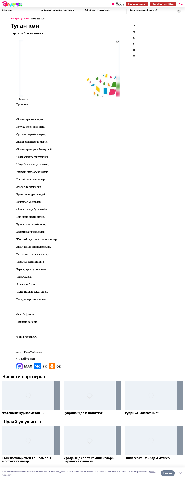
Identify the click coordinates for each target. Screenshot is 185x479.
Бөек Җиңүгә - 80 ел (163, 4)
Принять (167, 473)
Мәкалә (7, 10)
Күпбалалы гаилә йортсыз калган (57, 10)
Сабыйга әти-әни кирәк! (97, 10)
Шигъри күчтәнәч (20, 18)
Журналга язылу (136, 4)
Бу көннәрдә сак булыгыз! (143, 10)
